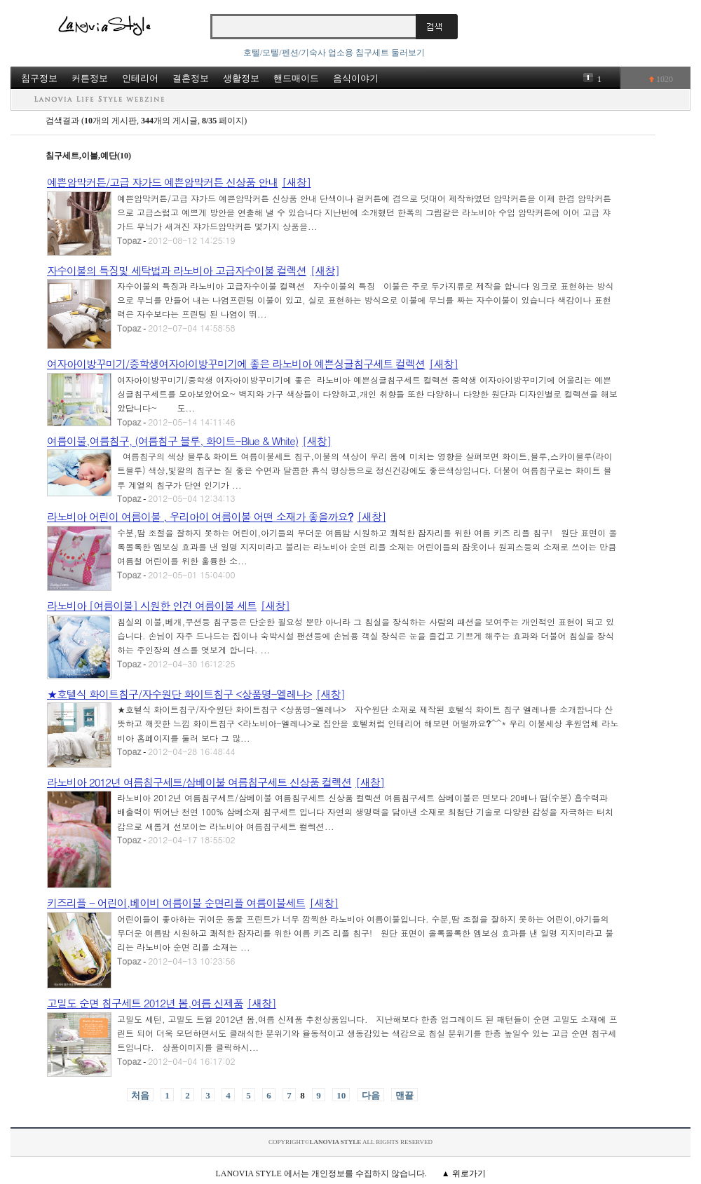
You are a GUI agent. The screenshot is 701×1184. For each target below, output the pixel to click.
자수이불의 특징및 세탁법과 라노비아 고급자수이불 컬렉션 (176, 270)
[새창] (296, 182)
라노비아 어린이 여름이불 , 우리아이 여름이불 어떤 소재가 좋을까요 (200, 516)
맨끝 (404, 1095)
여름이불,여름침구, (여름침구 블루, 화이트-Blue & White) (172, 440)
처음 (140, 1095)
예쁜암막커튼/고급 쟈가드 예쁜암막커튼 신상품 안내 (162, 182)
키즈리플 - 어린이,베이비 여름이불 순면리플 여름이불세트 (176, 902)
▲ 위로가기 (464, 1173)
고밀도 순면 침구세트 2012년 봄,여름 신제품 (145, 1002)
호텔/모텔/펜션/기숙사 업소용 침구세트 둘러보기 (334, 52)
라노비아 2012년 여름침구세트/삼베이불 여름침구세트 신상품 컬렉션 (199, 782)
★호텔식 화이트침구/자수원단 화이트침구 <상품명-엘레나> (179, 693)
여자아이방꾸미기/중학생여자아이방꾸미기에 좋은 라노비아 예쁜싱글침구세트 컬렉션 (236, 363)
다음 (371, 1095)
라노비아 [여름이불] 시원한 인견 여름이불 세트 (152, 605)
